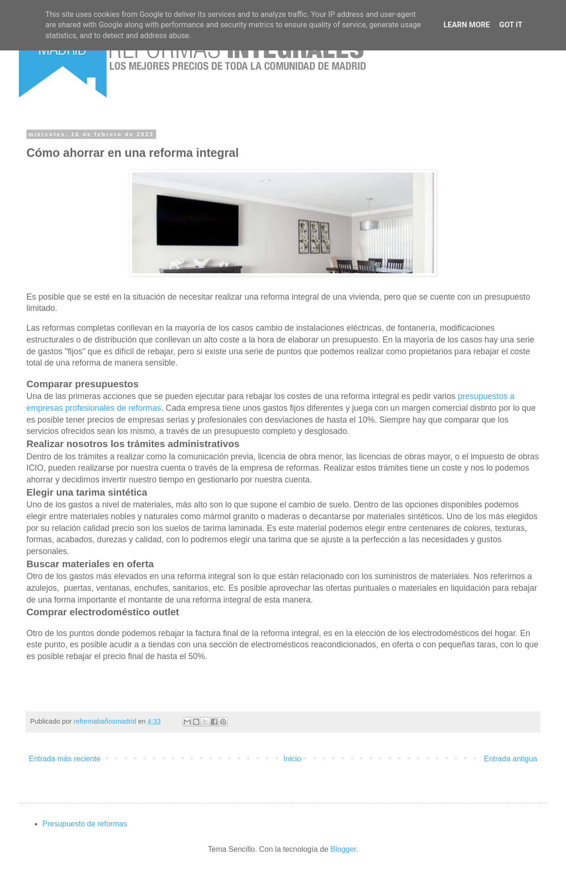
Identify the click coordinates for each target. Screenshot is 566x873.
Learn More (466, 24)
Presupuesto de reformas (84, 824)
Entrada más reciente (64, 759)
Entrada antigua (510, 759)
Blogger (343, 849)
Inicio (292, 759)
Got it (510, 24)
